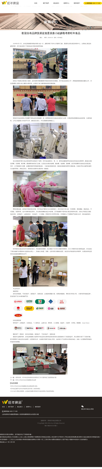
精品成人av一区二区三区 (7, 442)
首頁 (35, 3)
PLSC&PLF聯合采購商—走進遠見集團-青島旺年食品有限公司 (29, 391)
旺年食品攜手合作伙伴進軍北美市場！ (22, 388)
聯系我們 (77, 3)
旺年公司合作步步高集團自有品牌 (26, 380)
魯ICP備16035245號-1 (51, 425)
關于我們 (46, 3)
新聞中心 (66, 3)
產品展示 (56, 3)
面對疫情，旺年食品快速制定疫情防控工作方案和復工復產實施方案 (36, 377)
